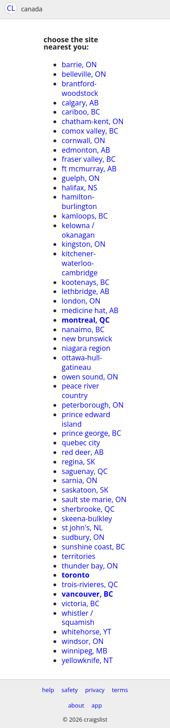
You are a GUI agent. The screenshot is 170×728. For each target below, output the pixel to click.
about (76, 705)
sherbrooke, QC (88, 509)
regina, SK (78, 462)
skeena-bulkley (87, 519)
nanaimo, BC (83, 329)
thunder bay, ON (90, 566)
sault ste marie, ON (94, 499)
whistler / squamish (78, 618)
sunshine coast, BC (93, 547)
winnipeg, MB (84, 651)
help (48, 690)
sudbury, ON (83, 537)
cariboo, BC (81, 112)
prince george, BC (91, 433)
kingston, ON (84, 244)
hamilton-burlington (79, 201)
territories (78, 556)
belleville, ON (84, 74)
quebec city (81, 443)
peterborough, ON (93, 405)
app (97, 705)
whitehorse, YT (87, 632)
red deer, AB (83, 452)
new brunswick (87, 339)
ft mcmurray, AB (89, 169)
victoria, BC (80, 603)
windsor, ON (83, 641)
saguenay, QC (85, 471)
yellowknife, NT (87, 660)
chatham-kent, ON (92, 121)
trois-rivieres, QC (90, 584)
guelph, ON (81, 178)
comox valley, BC (90, 131)
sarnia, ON (79, 480)
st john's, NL (82, 528)
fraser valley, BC (89, 159)
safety (69, 690)
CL (11, 8)
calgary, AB (80, 103)
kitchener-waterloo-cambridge (79, 263)
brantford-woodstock (80, 88)
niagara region (86, 348)
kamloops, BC (85, 216)
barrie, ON (79, 65)
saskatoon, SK (85, 490)
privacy (95, 690)
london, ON (81, 301)
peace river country (80, 390)
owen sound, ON (90, 377)
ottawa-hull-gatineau (82, 362)
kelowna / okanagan (78, 230)
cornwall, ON (83, 140)
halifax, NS (79, 188)
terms (120, 690)
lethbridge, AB (85, 291)
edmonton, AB (86, 150)
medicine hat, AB (90, 310)
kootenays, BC (85, 282)
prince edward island (86, 419)
